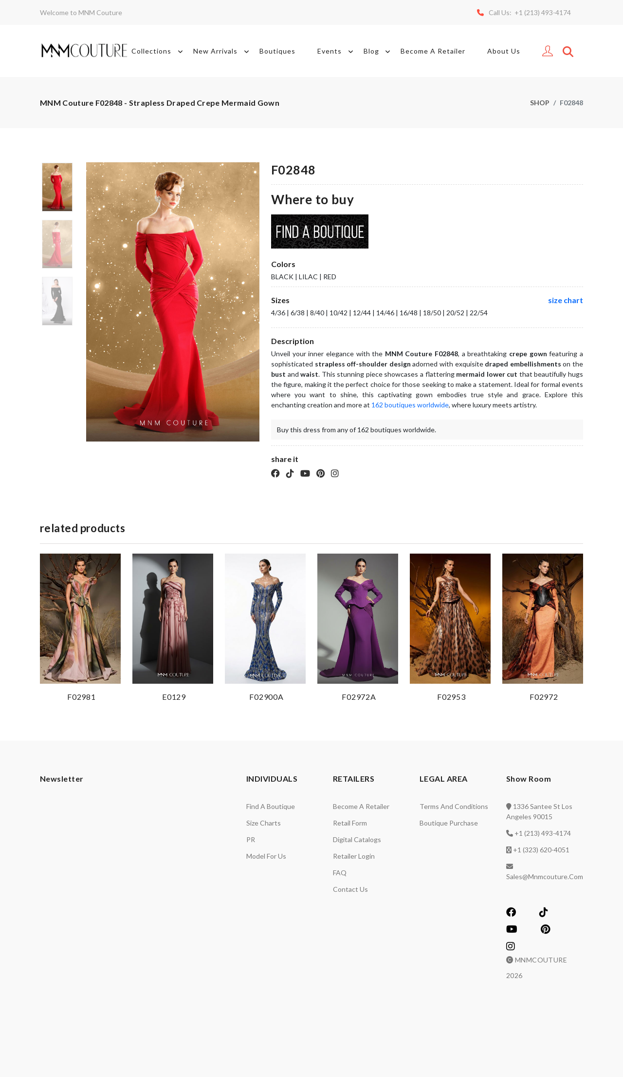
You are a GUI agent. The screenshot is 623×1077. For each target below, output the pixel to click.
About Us (503, 51)
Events (336, 51)
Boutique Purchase (449, 823)
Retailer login (354, 856)
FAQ (340, 872)
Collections (158, 51)
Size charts (263, 823)
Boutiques (277, 51)
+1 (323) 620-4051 (541, 850)
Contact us (350, 889)
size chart (565, 300)
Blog (379, 51)
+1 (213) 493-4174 (542, 833)
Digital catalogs (357, 839)
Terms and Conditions (454, 806)
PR (250, 839)
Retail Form (350, 823)
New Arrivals (222, 51)
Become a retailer (361, 806)
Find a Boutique (270, 806)
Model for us (266, 856)
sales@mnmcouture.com (544, 876)
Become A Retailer (433, 51)
